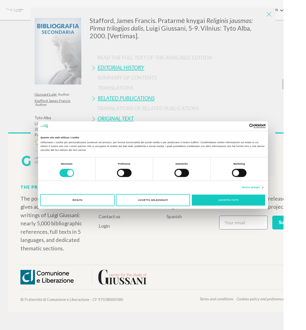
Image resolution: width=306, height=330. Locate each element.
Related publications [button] (126, 98)
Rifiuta (78, 200)
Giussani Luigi (45, 94)
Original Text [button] (116, 118)
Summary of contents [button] (127, 77)
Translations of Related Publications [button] (148, 108)
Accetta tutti (228, 200)
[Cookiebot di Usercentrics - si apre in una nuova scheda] (243, 126)
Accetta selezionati (153, 200)
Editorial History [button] (121, 67)
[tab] (180, 67)
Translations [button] (115, 88)
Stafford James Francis (52, 101)
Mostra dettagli (251, 187)
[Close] (268, 15)
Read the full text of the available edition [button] (154, 57)
